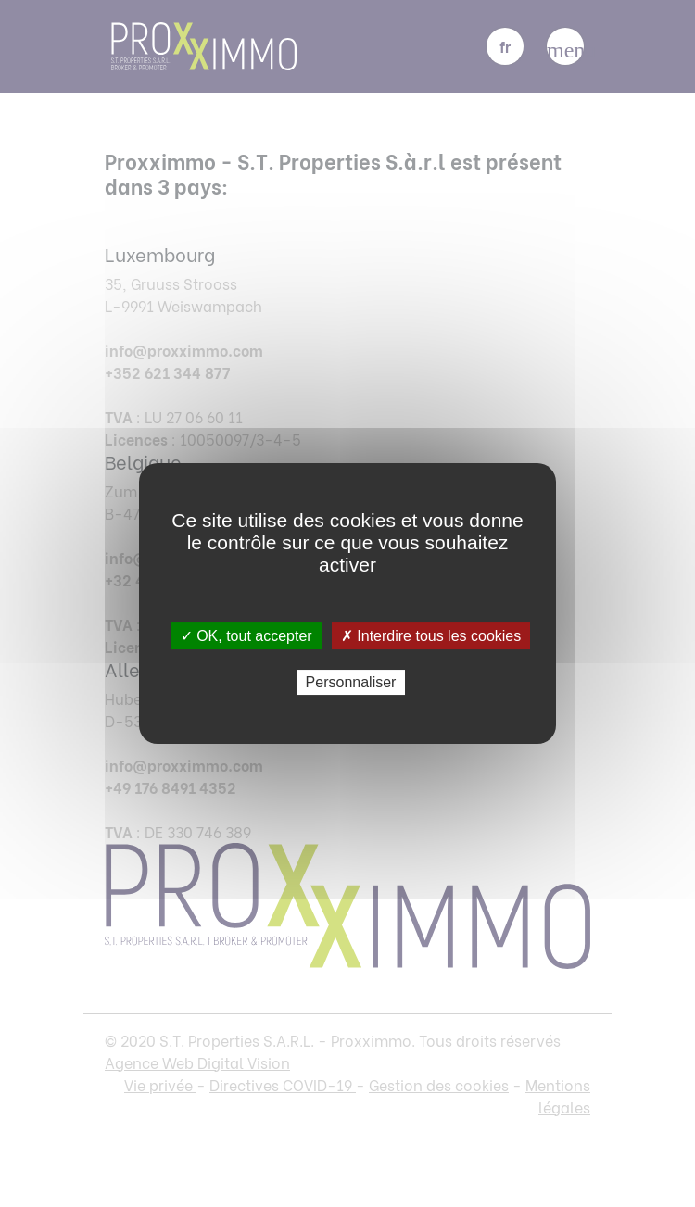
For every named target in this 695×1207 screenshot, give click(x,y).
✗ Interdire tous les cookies (431, 636)
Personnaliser (351, 682)
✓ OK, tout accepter (246, 636)
